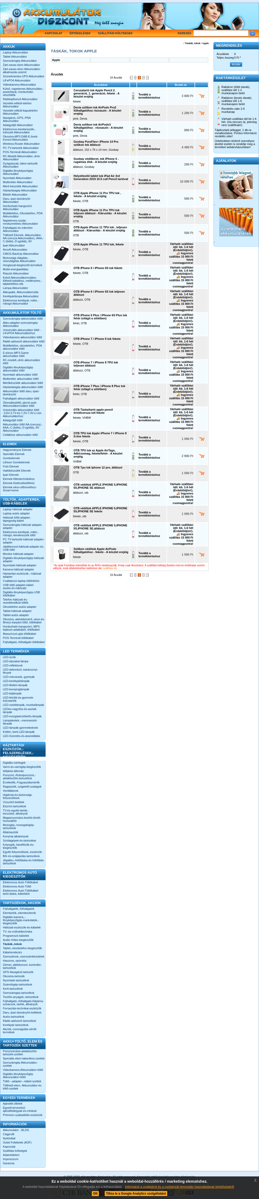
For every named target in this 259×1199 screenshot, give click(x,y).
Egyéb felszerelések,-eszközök (22, 851)
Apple (205, 43)
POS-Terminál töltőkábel (18, 637)
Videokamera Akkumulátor (19, 84)
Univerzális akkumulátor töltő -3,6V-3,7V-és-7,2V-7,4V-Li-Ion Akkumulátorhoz (22, 413)
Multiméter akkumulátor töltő (21, 378)
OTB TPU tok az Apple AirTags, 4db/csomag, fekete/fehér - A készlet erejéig (98, 453)
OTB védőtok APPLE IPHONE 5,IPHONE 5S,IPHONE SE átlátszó (100, 486)
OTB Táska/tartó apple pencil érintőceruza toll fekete (93, 411)
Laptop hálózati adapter (18, 509)
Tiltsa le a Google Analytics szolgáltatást (136, 1193)
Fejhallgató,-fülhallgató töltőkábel (24, 642)
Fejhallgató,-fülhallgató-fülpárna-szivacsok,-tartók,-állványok (23, 1003)
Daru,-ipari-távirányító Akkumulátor (16, 200)
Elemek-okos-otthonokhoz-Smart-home (20, 489)
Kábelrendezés (12, 952)
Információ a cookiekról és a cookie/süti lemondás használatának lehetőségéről (179, 1187)
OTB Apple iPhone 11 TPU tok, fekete (99, 244)
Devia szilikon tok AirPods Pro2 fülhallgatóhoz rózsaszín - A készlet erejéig (97, 110)
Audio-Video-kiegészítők (18, 939)
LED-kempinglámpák (16, 689)
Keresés (184, 33)
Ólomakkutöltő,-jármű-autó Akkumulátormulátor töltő (20, 404)
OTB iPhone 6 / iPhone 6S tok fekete (98, 268)
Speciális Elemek (14, 454)
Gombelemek (11, 458)
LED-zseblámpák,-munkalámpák (23, 704)
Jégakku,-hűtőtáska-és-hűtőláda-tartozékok (23, 862)
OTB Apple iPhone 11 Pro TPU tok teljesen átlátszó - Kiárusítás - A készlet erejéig (100, 213)
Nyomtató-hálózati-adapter (20, 565)
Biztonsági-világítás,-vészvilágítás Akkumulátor (19, 259)
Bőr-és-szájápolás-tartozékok (21, 856)
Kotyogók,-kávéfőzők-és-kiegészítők (18, 846)
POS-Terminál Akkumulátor (20, 152)
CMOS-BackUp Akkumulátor (21, 253)
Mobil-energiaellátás (15, 269)
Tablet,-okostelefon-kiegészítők (22, 948)
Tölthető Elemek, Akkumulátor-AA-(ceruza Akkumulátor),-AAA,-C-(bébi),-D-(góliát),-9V (23, 238)
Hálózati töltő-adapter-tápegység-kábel (17, 519)
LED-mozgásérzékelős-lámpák (22, 716)
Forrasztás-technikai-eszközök (22, 1008)
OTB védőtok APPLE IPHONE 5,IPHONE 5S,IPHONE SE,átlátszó (100, 527)
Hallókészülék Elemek (17, 470)
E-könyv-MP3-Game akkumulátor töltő (16, 354)
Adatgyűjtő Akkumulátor (18, 125)
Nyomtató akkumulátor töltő (20, 374)
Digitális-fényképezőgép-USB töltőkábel (21, 594)
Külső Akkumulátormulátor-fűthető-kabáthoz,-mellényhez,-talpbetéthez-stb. (22, 280)
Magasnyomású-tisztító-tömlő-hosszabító (22, 819)
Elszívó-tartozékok (14, 806)
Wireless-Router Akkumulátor (21, 143)
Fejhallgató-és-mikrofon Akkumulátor (18, 229)
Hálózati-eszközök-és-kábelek (22, 927)
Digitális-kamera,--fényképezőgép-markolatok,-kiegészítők (21, 920)
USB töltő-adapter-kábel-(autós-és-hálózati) (18, 586)
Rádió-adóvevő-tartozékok (19, 1020)
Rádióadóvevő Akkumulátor (20, 99)
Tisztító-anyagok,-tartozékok (21, 996)
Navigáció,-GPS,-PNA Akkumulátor (17, 119)
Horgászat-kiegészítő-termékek (22, 265)
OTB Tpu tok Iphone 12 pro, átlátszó (98, 467)
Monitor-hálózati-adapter (18, 553)
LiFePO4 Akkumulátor (17, 80)
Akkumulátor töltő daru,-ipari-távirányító (21, 393)
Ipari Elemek (11, 474)
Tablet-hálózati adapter (17, 610)
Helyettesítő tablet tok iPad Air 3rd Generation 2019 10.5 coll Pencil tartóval (101, 177)
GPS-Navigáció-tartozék (18, 972)
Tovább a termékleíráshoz (149, 96)
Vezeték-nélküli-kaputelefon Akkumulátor (20, 112)
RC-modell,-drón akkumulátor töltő (21, 362)
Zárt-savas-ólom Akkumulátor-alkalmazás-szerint (22, 70)
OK (95, 1193)
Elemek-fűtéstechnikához (19, 478)
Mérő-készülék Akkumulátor (20, 186)
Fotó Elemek (11, 466)
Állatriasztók (10, 832)
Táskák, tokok (192, 43)
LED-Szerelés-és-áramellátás (21, 736)
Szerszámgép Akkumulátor (20, 60)
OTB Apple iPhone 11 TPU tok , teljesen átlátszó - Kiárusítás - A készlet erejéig (100, 229)
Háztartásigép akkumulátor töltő (23, 387)
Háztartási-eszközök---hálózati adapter (22, 575)
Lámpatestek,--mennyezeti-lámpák (20, 722)
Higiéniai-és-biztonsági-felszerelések (17, 796)
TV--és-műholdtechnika (17, 931)
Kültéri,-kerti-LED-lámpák (19, 731)
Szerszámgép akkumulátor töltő (23, 318)
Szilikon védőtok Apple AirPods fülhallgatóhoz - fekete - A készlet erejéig (101, 550)
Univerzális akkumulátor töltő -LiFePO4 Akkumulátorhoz (22, 331)
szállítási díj (110, 568)
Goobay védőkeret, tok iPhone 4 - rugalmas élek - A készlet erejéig (96, 160)
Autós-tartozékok (13, 1016)
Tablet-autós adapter (16, 615)
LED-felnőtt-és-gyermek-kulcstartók (18, 699)
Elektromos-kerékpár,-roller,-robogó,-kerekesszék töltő (21, 533)
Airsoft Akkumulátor (15, 249)
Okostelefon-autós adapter (20, 606)
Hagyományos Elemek (17, 449)
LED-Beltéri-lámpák (15, 685)
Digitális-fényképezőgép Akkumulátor (18, 172)
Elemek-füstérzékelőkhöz (19, 483)
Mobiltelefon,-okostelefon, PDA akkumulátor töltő (22, 347)
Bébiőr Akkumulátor (15, 194)
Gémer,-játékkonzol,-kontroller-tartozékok (22, 966)
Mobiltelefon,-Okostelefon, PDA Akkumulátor (22, 215)
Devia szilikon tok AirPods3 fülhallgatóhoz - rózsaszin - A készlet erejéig (98, 127)
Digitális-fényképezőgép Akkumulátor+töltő (18, 1075)
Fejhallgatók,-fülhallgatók (18, 908)
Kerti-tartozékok (13, 988)
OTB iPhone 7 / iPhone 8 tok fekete (97, 338)
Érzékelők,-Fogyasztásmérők (21, 782)
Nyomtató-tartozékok (16, 980)
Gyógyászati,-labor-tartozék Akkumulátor (20, 165)
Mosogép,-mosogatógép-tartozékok (18, 826)
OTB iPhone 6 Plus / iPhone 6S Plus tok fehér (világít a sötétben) (100, 317)
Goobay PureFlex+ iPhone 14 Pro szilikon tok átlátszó (96, 143)
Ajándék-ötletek (13, 1103)
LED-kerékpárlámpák (16, 681)
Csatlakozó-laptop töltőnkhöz (21, 580)
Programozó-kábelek (16, 935)
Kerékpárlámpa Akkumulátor (21, 296)
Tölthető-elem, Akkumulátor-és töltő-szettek (22, 1087)
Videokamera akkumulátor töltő (22, 337)
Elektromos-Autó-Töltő (17, 886)
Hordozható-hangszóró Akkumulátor (17, 207)
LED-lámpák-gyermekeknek (20, 727)
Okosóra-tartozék (14, 976)
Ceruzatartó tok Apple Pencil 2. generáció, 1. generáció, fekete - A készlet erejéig (96, 93)
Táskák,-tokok (12, 944)
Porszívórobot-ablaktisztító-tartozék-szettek (20, 1053)
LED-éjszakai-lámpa (15, 661)
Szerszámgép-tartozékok (18, 992)
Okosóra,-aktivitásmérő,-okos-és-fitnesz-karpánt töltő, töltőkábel (24, 621)
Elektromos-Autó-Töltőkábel (20, 882)
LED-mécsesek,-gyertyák (19, 676)
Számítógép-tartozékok (17, 984)
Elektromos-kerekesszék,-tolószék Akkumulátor (19, 131)
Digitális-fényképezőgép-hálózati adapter (23, 559)
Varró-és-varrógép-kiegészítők (22, 766)
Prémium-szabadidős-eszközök (22, 1115)
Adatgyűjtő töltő (13, 420)
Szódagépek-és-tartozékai (19, 840)
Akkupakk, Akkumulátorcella (20, 292)
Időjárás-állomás (13, 771)
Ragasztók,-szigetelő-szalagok (22, 786)
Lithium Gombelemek (16, 462)
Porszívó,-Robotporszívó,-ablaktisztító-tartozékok (19, 777)
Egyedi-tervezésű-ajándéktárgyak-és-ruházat (20, 1109)
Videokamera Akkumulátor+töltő (23, 1069)
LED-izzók (9, 657)
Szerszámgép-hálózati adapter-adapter (22, 526)
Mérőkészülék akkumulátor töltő (23, 382)
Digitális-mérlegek (14, 762)
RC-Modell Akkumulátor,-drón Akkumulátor (21, 158)
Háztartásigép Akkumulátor (20, 190)
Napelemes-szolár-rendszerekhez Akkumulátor (20, 222)
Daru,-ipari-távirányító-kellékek (22, 1012)
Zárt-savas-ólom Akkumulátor (21, 64)
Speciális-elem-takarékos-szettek (24, 1058)
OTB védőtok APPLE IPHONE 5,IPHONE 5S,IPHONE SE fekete (100, 510)
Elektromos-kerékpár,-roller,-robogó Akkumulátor (21, 302)
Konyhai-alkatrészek (15, 836)
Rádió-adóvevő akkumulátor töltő (24, 341)
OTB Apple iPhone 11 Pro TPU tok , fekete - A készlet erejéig (97, 194)
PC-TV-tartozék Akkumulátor (21, 147)
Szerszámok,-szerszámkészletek (23, 956)
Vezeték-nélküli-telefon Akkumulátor (17, 105)
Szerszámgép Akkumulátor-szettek (20, 1064)
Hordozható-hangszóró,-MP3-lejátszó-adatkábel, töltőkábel (21, 628)
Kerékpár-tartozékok (15, 1024)
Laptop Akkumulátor (15, 52)
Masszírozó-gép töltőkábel (19, 633)
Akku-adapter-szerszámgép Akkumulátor (20, 324)
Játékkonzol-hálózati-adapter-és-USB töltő (23, 548)
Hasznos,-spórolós (14, 960)
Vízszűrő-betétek (13, 802)
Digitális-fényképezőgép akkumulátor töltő (18, 369)
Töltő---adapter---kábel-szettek (22, 1081)
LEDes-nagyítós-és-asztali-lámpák (20, 710)
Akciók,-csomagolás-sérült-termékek (20, 1031)
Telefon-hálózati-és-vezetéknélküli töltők (15, 601)
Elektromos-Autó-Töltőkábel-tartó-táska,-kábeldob (21, 892)
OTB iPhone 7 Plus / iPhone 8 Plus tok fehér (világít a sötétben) (99, 387)
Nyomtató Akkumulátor (17, 178)
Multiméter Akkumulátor (18, 182)
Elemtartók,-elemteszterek (19, 912)
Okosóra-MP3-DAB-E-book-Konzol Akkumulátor (20, 138)
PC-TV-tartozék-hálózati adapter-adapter (24, 541)
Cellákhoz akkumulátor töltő (20, 434)
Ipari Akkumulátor (14, 245)
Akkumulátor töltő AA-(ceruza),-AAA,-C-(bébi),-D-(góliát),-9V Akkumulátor (22, 427)
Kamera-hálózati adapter (18, 569)
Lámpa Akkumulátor (15, 288)
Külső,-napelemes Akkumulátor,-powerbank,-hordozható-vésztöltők (23, 92)
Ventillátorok (10, 790)
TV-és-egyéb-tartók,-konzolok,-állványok (16, 812)
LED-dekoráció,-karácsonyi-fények (20, 671)
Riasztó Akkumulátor (16, 273)
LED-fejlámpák (12, 693)
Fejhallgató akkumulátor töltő (21, 398)
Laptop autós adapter (16, 513)
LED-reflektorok (13, 665)
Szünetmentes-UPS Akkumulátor (23, 76)
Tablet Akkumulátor (15, 56)
